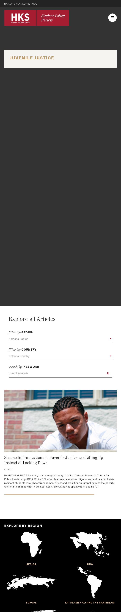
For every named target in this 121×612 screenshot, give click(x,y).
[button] (60, 339)
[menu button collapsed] (112, 17)
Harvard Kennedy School (21, 3)
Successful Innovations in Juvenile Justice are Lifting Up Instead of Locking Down (53, 460)
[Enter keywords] (60, 373)
